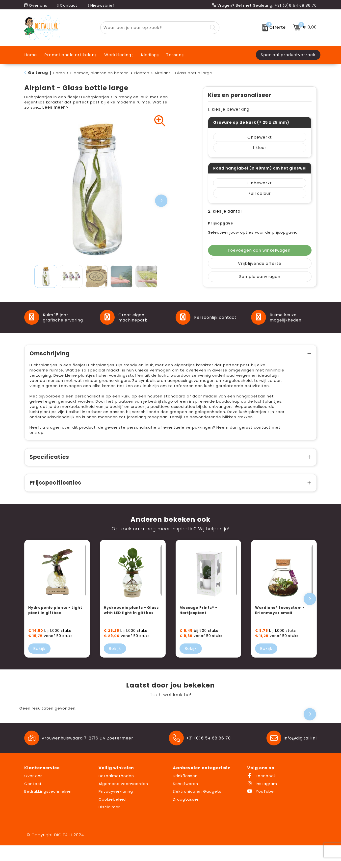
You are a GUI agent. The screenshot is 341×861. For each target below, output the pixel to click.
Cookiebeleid (112, 814)
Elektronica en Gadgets (197, 807)
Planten (141, 72)
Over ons (35, 5)
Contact (67, 5)
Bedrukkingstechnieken (48, 807)
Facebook (261, 791)
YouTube (260, 807)
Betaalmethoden (116, 791)
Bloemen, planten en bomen (99, 72)
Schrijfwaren (185, 799)
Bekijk (39, 664)
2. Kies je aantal (225, 211)
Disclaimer (109, 822)
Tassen (174, 55)
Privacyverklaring (116, 807)
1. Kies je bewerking (228, 109)
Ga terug (38, 72)
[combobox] (154, 28)
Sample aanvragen (259, 276)
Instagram (262, 799)
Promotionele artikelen (69, 55)
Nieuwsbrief (100, 5)
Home (59, 72)
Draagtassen (186, 814)
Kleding (149, 55)
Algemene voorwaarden (123, 799)
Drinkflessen (185, 791)
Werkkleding (117, 55)
